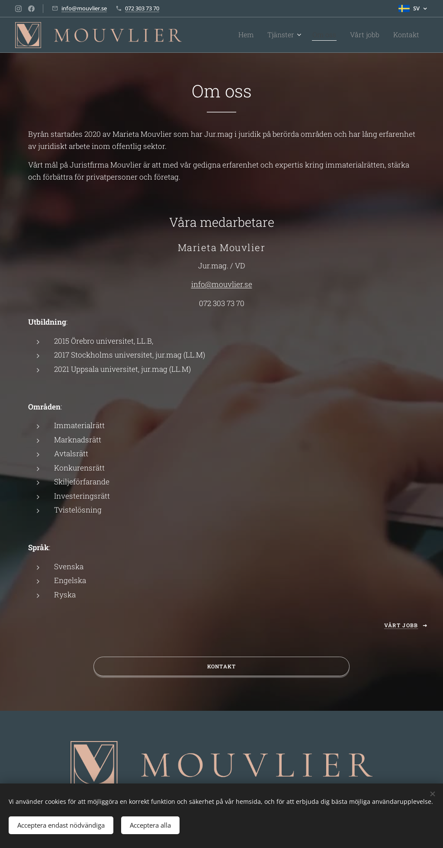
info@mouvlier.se (84, 8)
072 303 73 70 (142, 8)
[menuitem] (261, 35)
